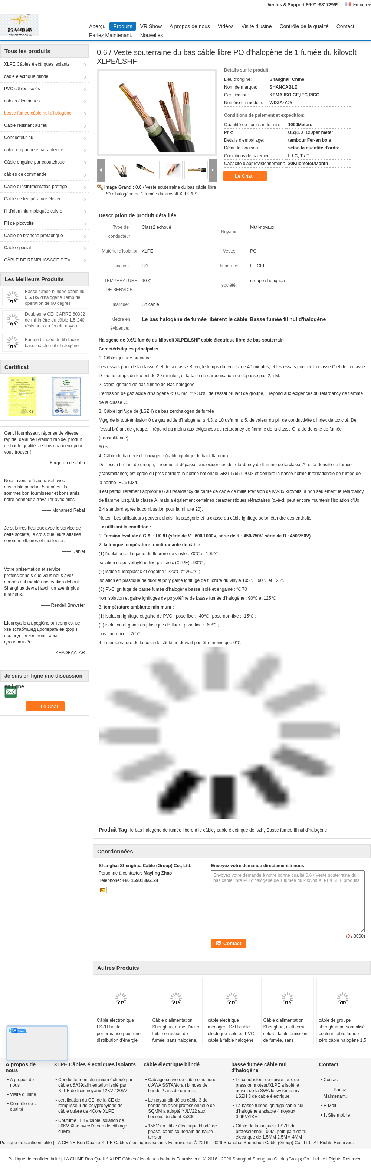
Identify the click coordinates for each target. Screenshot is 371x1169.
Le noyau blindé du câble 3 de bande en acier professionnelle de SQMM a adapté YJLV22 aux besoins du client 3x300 (181, 1108)
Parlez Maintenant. (110, 35)
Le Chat (249, 176)
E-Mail (330, 1105)
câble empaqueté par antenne (33, 149)
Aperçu (97, 26)
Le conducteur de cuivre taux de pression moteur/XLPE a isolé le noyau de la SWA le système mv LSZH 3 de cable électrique (267, 1088)
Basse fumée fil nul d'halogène (296, 830)
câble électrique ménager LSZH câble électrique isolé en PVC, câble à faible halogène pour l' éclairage (231, 1034)
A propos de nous (190, 26)
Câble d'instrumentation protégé (35, 186)
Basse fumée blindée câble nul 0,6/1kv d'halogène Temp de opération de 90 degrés (55, 297)
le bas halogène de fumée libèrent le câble (172, 830)
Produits (122, 26)
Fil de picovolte (19, 223)
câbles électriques (22, 100)
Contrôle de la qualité (303, 26)
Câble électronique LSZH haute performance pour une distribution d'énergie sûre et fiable (119, 1034)
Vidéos (226, 26)
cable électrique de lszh (240, 830)
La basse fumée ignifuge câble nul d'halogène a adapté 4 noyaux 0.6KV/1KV (269, 1111)
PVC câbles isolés (22, 88)
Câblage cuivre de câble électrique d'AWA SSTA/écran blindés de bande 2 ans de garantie (182, 1085)
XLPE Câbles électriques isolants (37, 64)
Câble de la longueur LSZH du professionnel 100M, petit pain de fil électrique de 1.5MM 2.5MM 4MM (271, 1131)
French (362, 4)
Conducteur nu (18, 137)
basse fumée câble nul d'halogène (38, 113)
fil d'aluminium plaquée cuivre (33, 211)
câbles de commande (25, 174)
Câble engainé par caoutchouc (34, 162)
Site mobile (337, 1115)
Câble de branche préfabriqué (33, 235)
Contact (345, 26)
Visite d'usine (257, 26)
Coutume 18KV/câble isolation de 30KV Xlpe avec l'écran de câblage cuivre (92, 1126)
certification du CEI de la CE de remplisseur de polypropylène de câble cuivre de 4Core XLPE (90, 1105)
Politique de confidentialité (26, 1142)
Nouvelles (151, 35)
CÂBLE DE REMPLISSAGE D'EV (37, 260)
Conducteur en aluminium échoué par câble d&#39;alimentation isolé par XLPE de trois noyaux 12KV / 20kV (95, 1085)
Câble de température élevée (33, 198)
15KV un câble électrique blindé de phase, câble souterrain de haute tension (182, 1131)
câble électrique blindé (26, 76)
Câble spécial (17, 247)
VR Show (151, 26)
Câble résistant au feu (25, 125)
